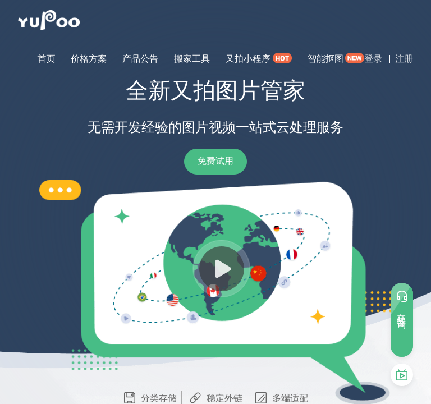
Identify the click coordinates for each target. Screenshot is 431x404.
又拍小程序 (248, 58)
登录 (373, 58)
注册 (404, 58)
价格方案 (89, 58)
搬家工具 (192, 58)
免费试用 (215, 161)
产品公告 (140, 58)
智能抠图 (325, 58)
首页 (46, 58)
